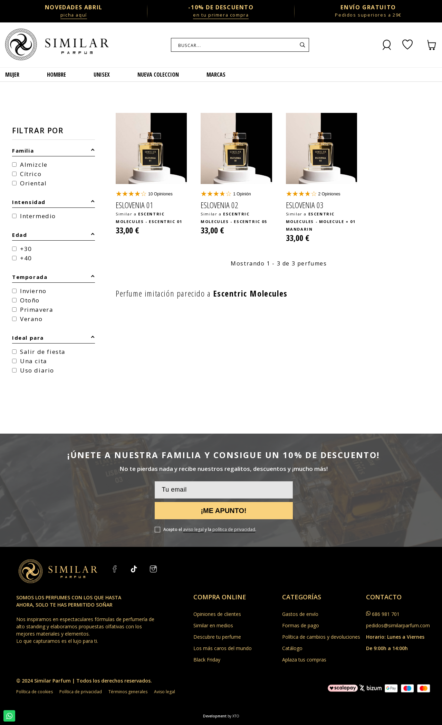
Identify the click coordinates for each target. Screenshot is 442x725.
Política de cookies (34, 692)
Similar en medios (213, 625)
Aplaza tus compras (304, 659)
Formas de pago (300, 625)
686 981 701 (386, 614)
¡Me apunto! (223, 510)
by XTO (233, 716)
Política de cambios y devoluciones (321, 637)
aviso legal (193, 529)
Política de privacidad (80, 692)
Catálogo (292, 648)
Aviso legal (164, 692)
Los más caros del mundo (222, 648)
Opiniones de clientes (217, 614)
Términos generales (127, 692)
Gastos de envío (300, 614)
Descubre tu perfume (217, 637)
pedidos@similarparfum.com (398, 625)
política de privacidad (233, 529)
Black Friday (206, 659)
